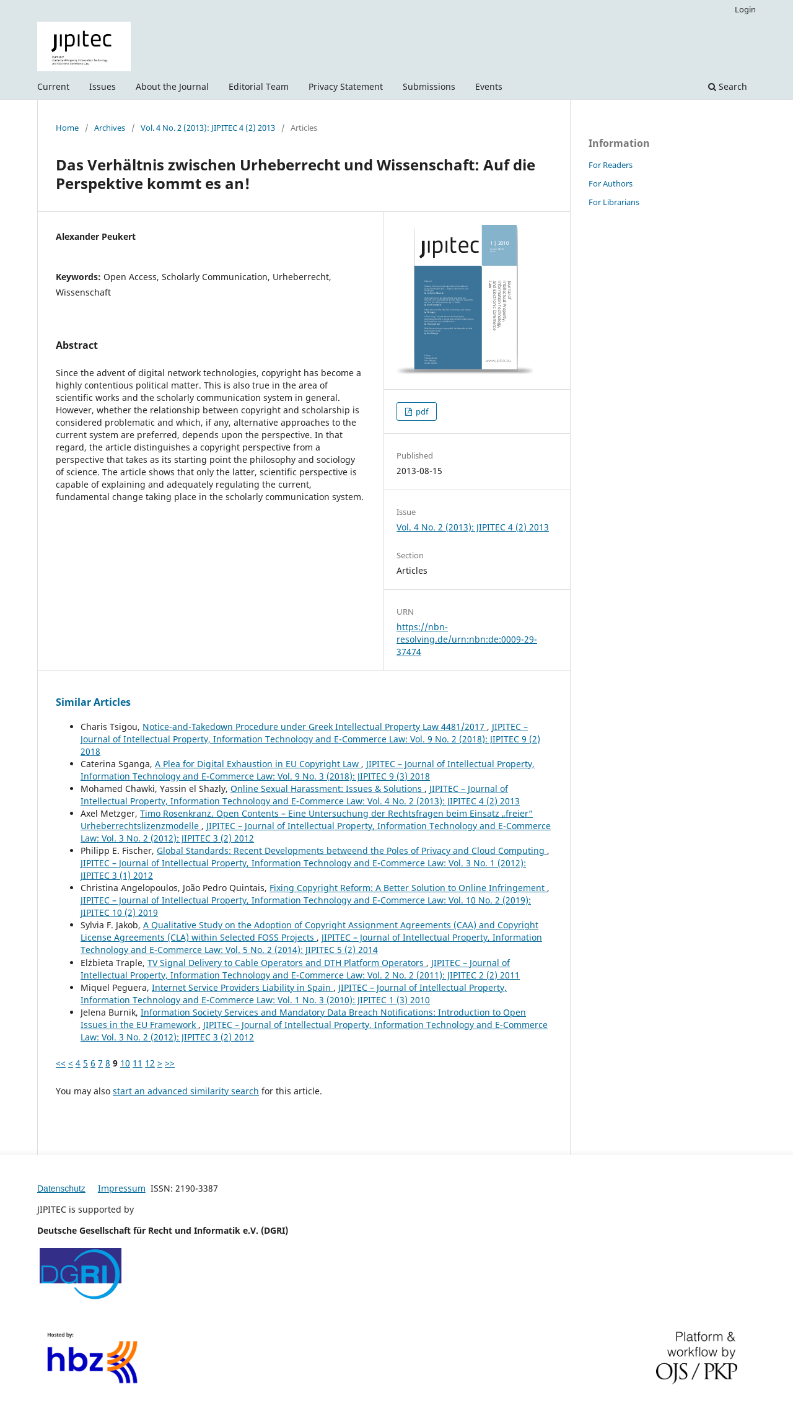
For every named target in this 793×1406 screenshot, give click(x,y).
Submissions (429, 86)
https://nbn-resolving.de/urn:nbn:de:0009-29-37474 (466, 639)
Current (53, 86)
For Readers (611, 164)
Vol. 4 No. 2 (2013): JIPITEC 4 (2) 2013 (208, 127)
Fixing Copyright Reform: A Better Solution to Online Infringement (408, 888)
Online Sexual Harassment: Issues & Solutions (327, 788)
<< (61, 1063)
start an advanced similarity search (186, 1091)
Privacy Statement (346, 86)
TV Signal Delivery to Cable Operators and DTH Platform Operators (286, 963)
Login (745, 9)
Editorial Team (259, 86)
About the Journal (172, 86)
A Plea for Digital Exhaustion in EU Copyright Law (258, 764)
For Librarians (614, 202)
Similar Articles (93, 702)
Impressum (122, 1188)
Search (727, 86)
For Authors (611, 183)
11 (137, 1063)
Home (67, 127)
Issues (102, 86)
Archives (109, 127)
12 (150, 1063)
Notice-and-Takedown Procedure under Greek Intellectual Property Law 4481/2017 (314, 726)
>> (170, 1063)
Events (488, 86)
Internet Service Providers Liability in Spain (242, 987)
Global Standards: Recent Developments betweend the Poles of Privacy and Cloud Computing (352, 850)
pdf (421, 411)
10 (125, 1063)
